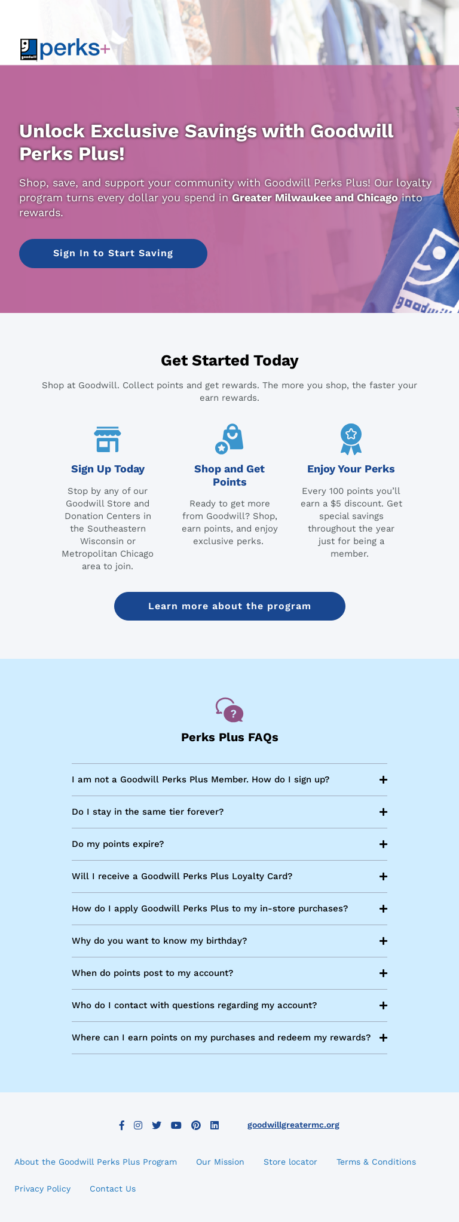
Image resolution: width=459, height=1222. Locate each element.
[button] (113, 253)
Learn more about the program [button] (229, 606)
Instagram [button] (138, 1125)
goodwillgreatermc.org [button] (293, 1124)
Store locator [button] (290, 1161)
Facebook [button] (122, 1125)
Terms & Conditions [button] (376, 1161)
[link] (65, 49)
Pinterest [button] (196, 1125)
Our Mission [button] (220, 1161)
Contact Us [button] (113, 1188)
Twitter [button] (156, 1125)
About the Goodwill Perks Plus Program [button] (95, 1161)
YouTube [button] (176, 1125)
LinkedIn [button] (214, 1125)
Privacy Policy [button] (42, 1188)
